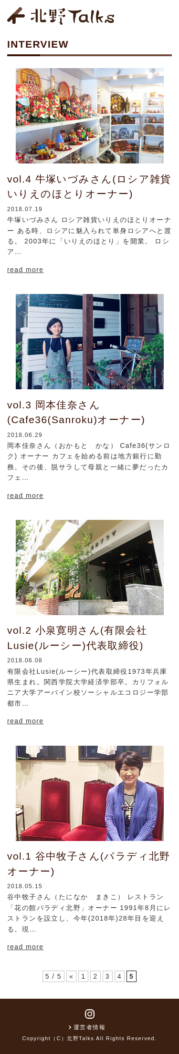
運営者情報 (89, 1027)
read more (25, 270)
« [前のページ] (71, 976)
